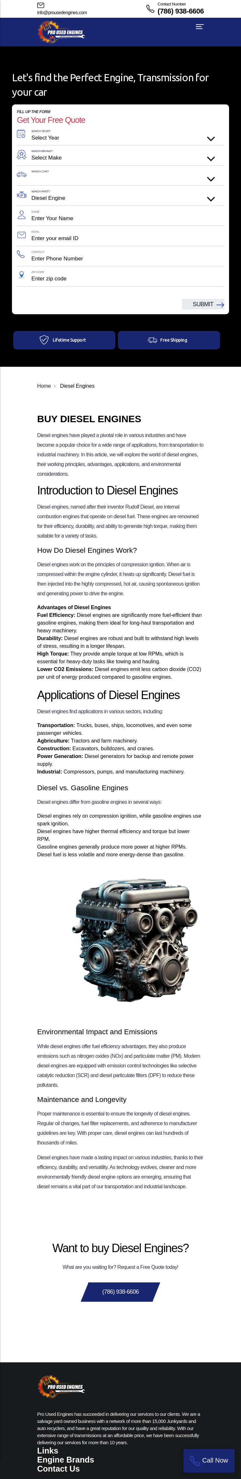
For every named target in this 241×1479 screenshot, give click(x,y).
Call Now (209, 1460)
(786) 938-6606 (181, 11)
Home (44, 386)
